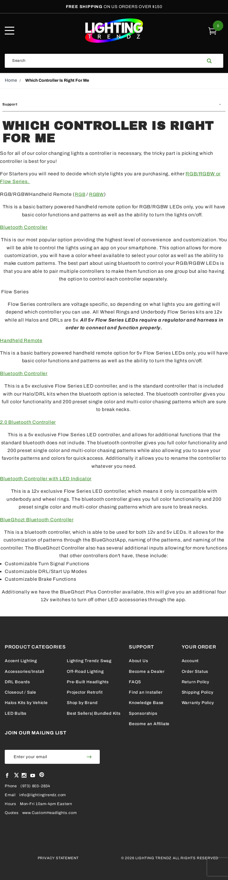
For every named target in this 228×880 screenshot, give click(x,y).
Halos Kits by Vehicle (26, 702)
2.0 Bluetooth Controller (28, 422)
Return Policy (195, 682)
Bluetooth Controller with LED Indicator (45, 478)
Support (10, 104)
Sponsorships (143, 713)
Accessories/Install (24, 671)
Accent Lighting (21, 661)
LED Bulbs (15, 713)
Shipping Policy (197, 692)
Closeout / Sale (20, 692)
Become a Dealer (147, 671)
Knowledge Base (146, 702)
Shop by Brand (82, 702)
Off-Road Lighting (85, 671)
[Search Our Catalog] (104, 61)
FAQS (135, 682)
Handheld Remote (21, 340)
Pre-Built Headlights (88, 682)
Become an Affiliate (149, 724)
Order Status (195, 671)
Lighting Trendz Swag (89, 661)
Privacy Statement (58, 858)
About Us (138, 661)
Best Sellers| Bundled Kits (94, 713)
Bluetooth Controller (24, 227)
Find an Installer (146, 692)
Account (190, 661)
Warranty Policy (198, 702)
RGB (80, 194)
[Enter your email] (42, 757)
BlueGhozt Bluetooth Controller (37, 519)
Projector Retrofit (84, 692)
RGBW (96, 194)
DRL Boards (17, 682)
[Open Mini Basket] (212, 30)
